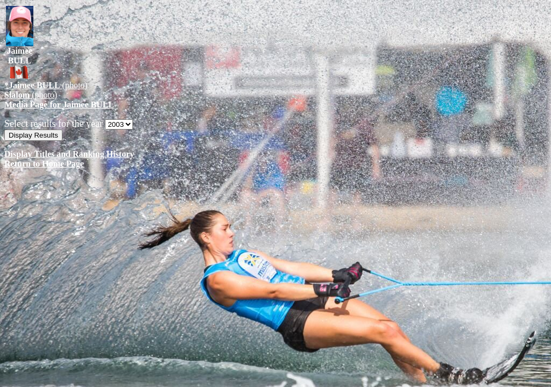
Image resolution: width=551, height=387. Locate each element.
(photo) (46, 85)
